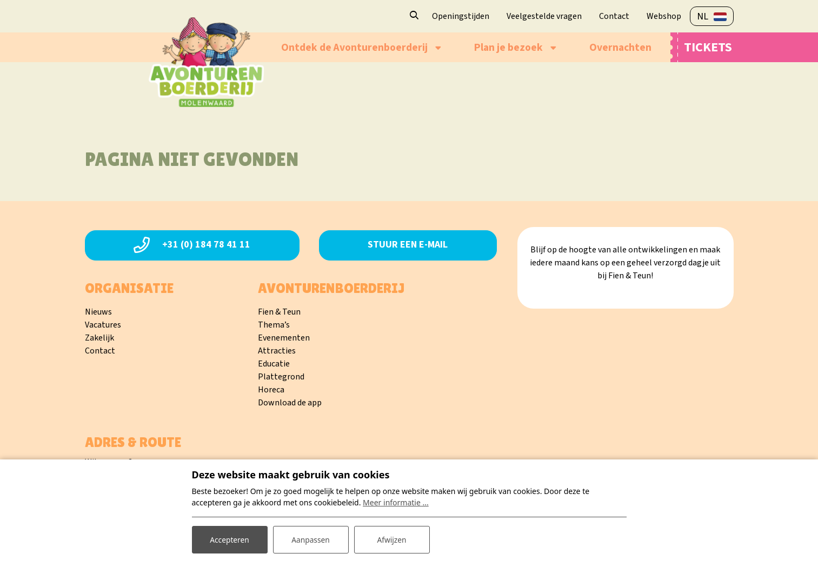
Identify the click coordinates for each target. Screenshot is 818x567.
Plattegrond (281, 377)
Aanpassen (310, 539)
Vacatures (103, 325)
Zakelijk (99, 338)
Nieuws (98, 312)
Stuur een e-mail (408, 244)
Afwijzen (392, 539)
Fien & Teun (279, 312)
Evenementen (284, 338)
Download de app (290, 403)
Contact (100, 351)
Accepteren (230, 539)
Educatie (274, 364)
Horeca (271, 390)
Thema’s (274, 325)
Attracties (277, 351)
